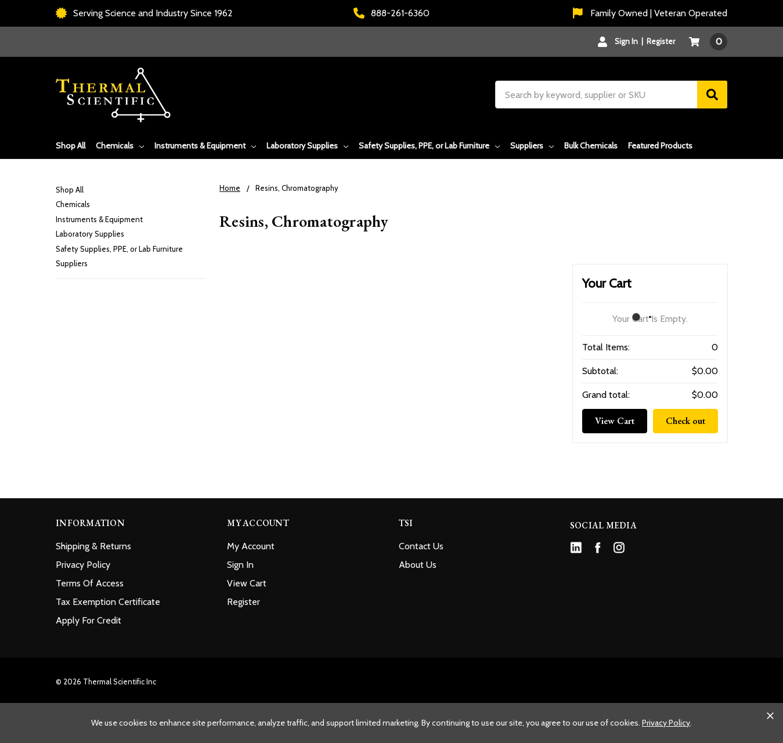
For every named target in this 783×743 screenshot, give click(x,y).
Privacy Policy (83, 564)
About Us (417, 564)
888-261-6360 (391, 13)
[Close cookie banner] (770, 715)
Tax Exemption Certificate (108, 601)
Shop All (70, 145)
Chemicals (120, 145)
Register (661, 41)
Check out (685, 421)
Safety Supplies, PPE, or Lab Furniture (429, 145)
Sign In (240, 564)
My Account (251, 546)
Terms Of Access (90, 583)
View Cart (614, 421)
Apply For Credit (88, 620)
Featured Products (660, 145)
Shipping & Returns (93, 546)
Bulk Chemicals (591, 145)
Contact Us (421, 546)
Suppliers (532, 145)
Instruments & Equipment (205, 145)
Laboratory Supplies (307, 145)
